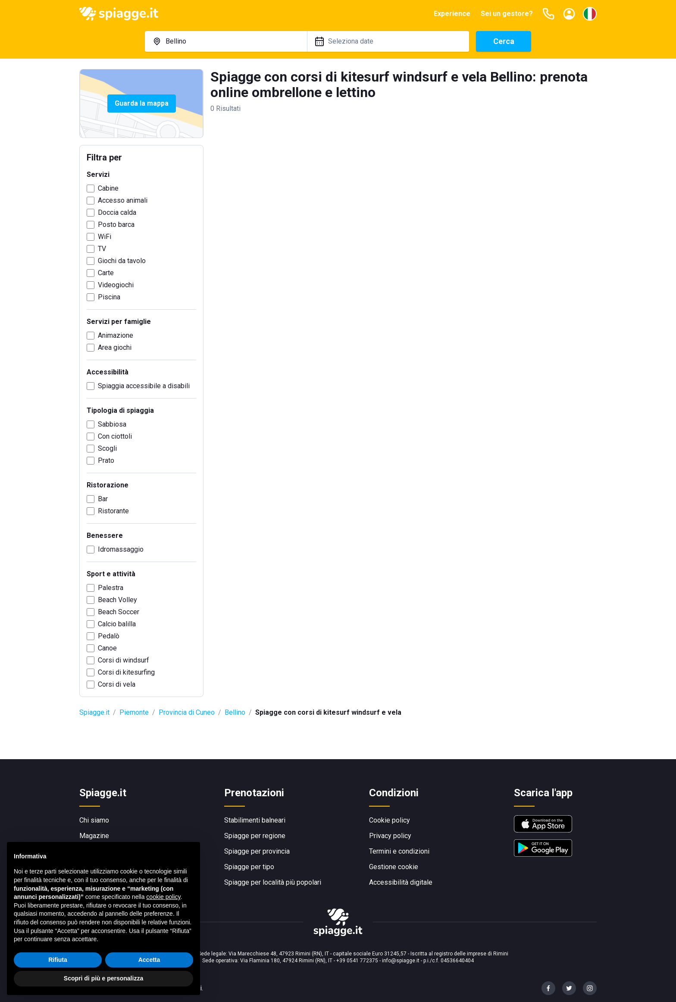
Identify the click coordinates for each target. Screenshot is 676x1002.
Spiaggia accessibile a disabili (144, 386)
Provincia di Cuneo (187, 712)
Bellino (235, 712)
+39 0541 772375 (357, 961)
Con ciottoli (115, 436)
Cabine (108, 188)
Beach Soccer (118, 612)
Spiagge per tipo (249, 867)
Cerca (503, 41)
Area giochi (114, 347)
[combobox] (226, 41)
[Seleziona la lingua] (590, 14)
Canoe (107, 648)
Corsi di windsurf (123, 660)
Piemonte (134, 712)
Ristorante (113, 511)
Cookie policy (389, 820)
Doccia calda (117, 212)
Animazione (115, 335)
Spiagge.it (94, 712)
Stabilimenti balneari (254, 820)
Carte (106, 273)
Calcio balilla (117, 624)
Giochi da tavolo (122, 261)
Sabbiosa (112, 424)
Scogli (107, 448)
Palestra (110, 588)
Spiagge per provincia (257, 851)
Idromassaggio (121, 549)
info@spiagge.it (400, 961)
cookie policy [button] (163, 896)
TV (102, 249)
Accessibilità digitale (400, 882)
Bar (103, 499)
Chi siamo (94, 820)
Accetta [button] (149, 959)
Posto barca (116, 224)
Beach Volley (117, 600)
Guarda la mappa (142, 103)
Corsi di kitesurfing (126, 672)
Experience (452, 13)
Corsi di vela (116, 684)
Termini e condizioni (399, 851)
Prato (106, 460)
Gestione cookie (393, 867)
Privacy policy (390, 836)
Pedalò (108, 636)
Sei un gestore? (507, 13)
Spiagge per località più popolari (272, 882)
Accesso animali (122, 200)
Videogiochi (116, 285)
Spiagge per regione (254, 836)
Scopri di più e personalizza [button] (103, 978)
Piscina (109, 297)
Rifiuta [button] (57, 959)
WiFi (104, 236)
